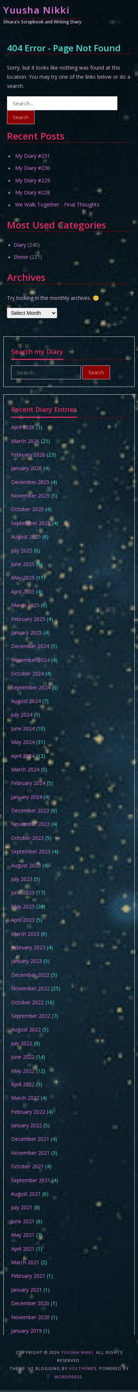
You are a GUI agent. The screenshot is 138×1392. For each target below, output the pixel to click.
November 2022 (30, 988)
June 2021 (23, 1221)
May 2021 (23, 1234)
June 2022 (23, 1056)
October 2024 (27, 673)
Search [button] (21, 117)
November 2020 (30, 1317)
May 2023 (23, 906)
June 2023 (23, 892)
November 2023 (30, 823)
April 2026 (23, 427)
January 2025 (26, 632)
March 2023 (25, 933)
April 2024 (23, 755)
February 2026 (28, 454)
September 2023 (30, 851)
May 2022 (23, 1070)
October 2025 (27, 509)
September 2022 (30, 1015)
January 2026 (26, 468)
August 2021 (26, 1193)
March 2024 (25, 769)
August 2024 (26, 700)
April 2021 (23, 1248)
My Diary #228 (32, 192)
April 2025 (23, 591)
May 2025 (23, 577)
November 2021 (30, 1152)
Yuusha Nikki (36, 9)
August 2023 (26, 865)
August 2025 (26, 536)
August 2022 (26, 1029)
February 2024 (28, 782)
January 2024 (26, 796)
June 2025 (23, 564)
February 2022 (28, 1111)
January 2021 (26, 1289)
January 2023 (26, 960)
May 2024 (23, 741)
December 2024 (30, 646)
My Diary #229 (32, 180)
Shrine (21, 256)
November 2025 (30, 495)
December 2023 (30, 810)
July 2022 (21, 1043)
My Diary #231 (32, 155)
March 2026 (25, 441)
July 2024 (21, 714)
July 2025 (21, 550)
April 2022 (23, 1084)
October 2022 (27, 1002)
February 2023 (28, 947)
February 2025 (28, 618)
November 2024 (30, 659)
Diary (20, 244)
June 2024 (23, 728)
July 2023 (21, 878)
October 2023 (27, 837)
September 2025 (30, 523)
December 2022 (30, 974)
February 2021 (28, 1275)
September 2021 (30, 1180)
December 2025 (30, 482)
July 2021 (21, 1207)
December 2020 (30, 1303)
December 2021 (30, 1138)
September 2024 (30, 687)
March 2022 (25, 1097)
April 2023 (23, 919)
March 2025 (25, 605)
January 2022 (26, 1125)
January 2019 (26, 1330)
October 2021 (27, 1166)
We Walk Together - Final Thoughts (57, 204)
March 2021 (25, 1262)
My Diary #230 (32, 167)
